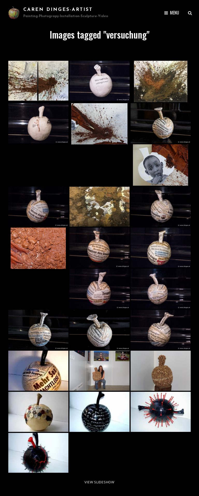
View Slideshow (99, 482)
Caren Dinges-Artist (58, 9)
